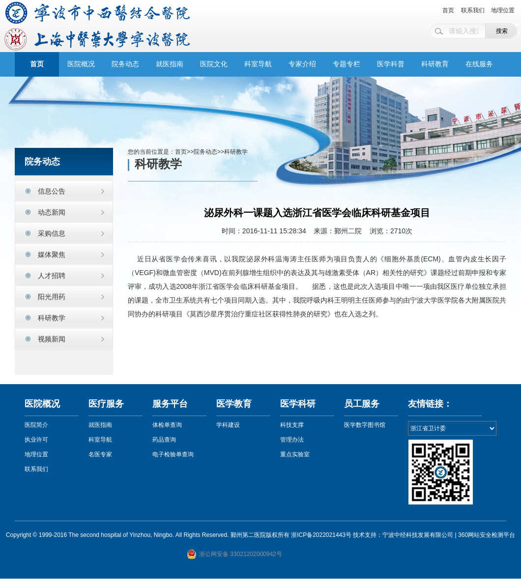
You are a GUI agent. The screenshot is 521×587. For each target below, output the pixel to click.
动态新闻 (51, 212)
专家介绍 (302, 64)
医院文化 (214, 64)
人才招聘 (51, 276)
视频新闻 (51, 339)
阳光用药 (51, 297)
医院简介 (36, 424)
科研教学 (51, 318)
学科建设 (228, 424)
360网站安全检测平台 (486, 534)
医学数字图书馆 (364, 424)
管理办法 (292, 439)
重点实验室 (295, 454)
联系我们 (473, 10)
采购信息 (51, 233)
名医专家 (100, 454)
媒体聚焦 (51, 254)
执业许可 (36, 439)
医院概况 (81, 64)
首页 (448, 10)
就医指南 (169, 64)
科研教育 (435, 64)
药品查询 (164, 439)
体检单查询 (167, 424)
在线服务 (479, 64)
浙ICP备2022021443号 (321, 534)
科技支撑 (292, 424)
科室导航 (258, 64)
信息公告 (51, 191)
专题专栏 (346, 64)
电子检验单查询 (173, 454)
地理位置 (503, 10)
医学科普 (391, 64)
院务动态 (125, 64)
